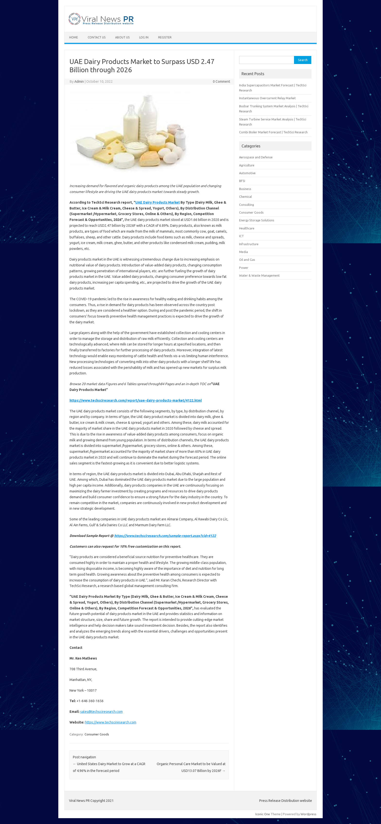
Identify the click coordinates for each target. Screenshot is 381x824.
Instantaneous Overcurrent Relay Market (267, 98)
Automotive (247, 173)
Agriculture (246, 165)
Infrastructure (249, 244)
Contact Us (96, 37)
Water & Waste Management (259, 275)
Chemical (245, 196)
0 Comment (221, 81)
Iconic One (262, 814)
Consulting (246, 204)
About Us (122, 37)
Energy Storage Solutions (256, 220)
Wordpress (308, 814)
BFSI (242, 180)
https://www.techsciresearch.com (110, 722)
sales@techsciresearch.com (101, 712)
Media (243, 252)
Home (73, 37)
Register (165, 37)
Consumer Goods (97, 734)
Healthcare (246, 228)
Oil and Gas (247, 259)
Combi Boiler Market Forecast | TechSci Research (273, 132)
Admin (79, 81)
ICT (241, 236)
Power (243, 267)
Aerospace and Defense (256, 157)
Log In (143, 37)
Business (245, 188)
